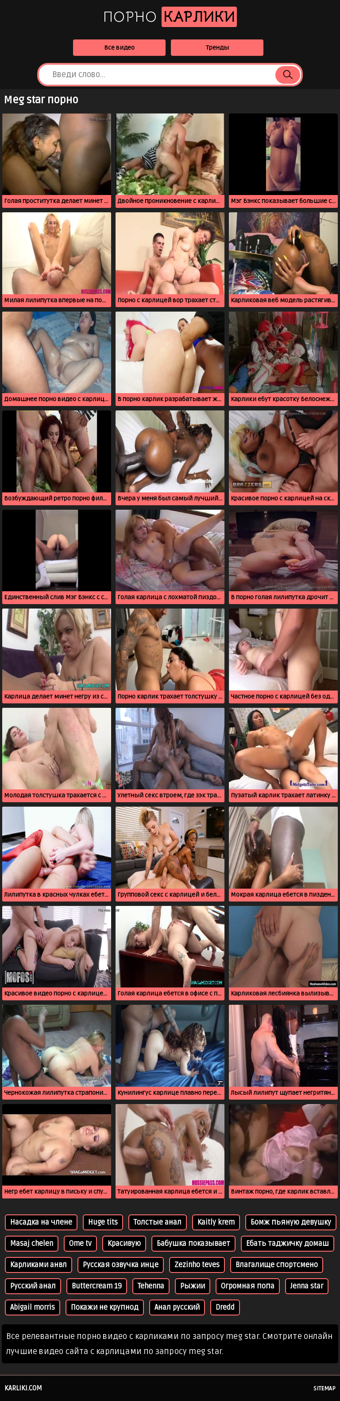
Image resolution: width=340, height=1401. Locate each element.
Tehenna (151, 1286)
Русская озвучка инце (120, 1265)
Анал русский (177, 1307)
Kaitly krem (216, 1222)
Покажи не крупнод (105, 1307)
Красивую (124, 1243)
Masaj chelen (31, 1243)
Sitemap (324, 1388)
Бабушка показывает (193, 1243)
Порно (170, 17)
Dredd (225, 1307)
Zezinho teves (197, 1265)
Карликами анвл (38, 1265)
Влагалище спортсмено (277, 1265)
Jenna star (306, 1286)
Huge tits (103, 1222)
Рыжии (192, 1286)
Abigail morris (32, 1307)
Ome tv (80, 1243)
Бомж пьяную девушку (291, 1222)
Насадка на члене (41, 1222)
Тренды (217, 47)
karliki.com (23, 1388)
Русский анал (33, 1286)
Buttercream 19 (97, 1286)
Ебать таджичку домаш (287, 1243)
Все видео (119, 47)
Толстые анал (158, 1222)
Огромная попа (247, 1286)
